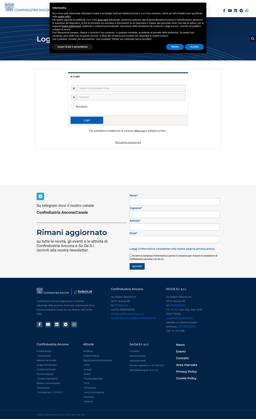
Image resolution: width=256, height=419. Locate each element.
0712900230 (177, 305)
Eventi (181, 351)
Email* (133, 233)
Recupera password (128, 142)
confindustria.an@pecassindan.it (133, 318)
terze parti (103, 19)
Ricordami (82, 106)
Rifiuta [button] (175, 46)
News (180, 345)
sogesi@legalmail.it (179, 318)
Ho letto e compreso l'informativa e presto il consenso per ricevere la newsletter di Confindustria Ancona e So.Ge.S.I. (173, 257)
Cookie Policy (186, 378)
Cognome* (136, 208)
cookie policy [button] (64, 16)
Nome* (134, 195)
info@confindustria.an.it (127, 313)
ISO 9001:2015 (186, 326)
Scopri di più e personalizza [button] (72, 46)
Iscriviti (137, 266)
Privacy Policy (186, 371)
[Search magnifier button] (252, 38)
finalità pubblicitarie (71, 26)
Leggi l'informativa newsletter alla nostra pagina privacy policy (172, 248)
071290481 (121, 305)
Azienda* (135, 220)
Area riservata (186, 365)
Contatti (182, 358)
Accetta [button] (194, 46)
